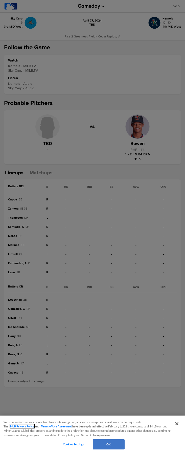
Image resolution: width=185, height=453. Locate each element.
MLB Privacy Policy (22, 426)
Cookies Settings (73, 444)
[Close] (176, 423)
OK (108, 444)
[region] (92, 434)
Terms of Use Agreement (56, 426)
